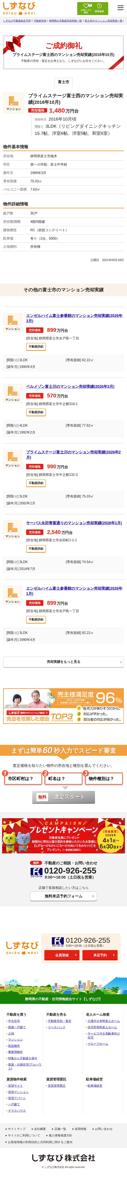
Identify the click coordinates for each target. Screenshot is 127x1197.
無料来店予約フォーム (63, 903)
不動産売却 (40, 20)
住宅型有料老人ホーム (102, 1035)
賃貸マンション (18, 1100)
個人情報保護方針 (60, 1143)
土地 (11, 1041)
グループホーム (98, 1051)
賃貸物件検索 (16, 1087)
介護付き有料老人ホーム (104, 1029)
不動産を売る (56, 1022)
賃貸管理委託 (56, 1093)
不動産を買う (16, 1022)
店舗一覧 (60, 1137)
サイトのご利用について (24, 1143)
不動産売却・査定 (59, 1029)
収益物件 (14, 1053)
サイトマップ (17, 1137)
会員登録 (61, 963)
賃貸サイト (15, 1093)
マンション (15, 1047)
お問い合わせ (104, 1137)
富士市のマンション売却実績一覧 (103, 20)
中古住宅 (14, 1029)
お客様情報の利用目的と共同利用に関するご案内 (40, 1150)
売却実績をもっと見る (63, 665)
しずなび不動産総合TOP (17, 20)
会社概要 (40, 1137)
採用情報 (80, 1137)
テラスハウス (17, 1118)
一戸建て (14, 1112)
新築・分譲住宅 (24, 1074)
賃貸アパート (17, 1106)
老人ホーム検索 (97, 1022)
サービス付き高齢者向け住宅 (104, 1043)
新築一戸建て (17, 1035)
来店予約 (100, 963)
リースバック (56, 1035)
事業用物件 (15, 1060)
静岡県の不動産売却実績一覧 (65, 20)
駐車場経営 (95, 1093)
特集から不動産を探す (22, 1066)
